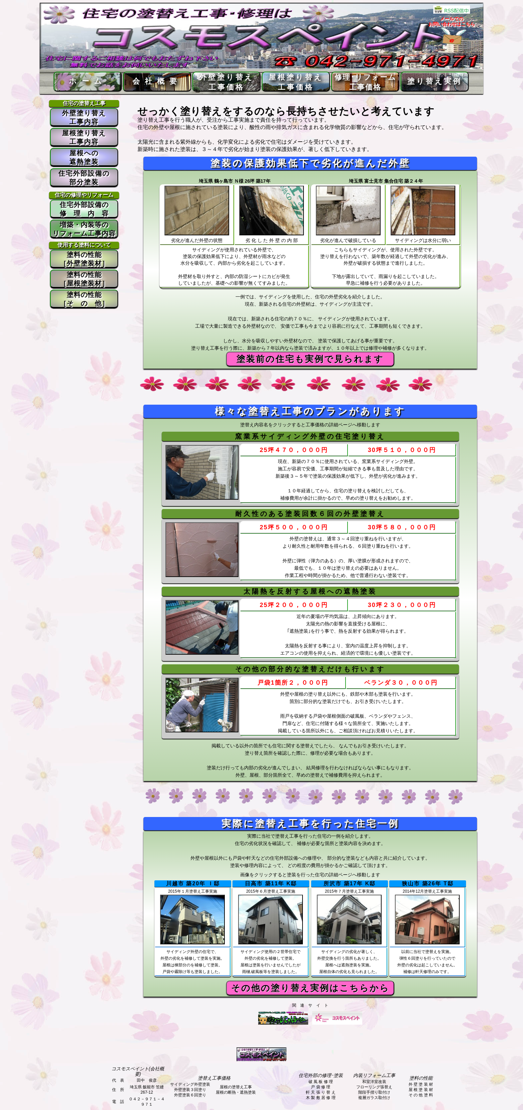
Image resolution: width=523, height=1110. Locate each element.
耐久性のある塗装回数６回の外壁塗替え (310, 513)
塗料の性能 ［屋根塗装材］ (84, 279)
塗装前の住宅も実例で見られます (310, 359)
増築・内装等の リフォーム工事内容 (84, 229)
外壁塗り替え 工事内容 (84, 117)
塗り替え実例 (434, 81)
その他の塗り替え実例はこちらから (310, 988)
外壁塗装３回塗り (190, 1089)
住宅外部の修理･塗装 (321, 1075)
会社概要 (157, 81)
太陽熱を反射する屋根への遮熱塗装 (310, 591)
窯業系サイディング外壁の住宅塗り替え (310, 436)
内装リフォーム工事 (374, 1075)
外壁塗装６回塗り (190, 1095)
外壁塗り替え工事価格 (226, 82)
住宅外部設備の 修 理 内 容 (84, 209)
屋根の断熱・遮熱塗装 (236, 1092)
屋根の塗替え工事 (236, 1087)
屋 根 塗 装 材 (421, 1089)
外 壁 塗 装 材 (421, 1084)
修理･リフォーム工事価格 (365, 82)
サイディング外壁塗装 (190, 1084)
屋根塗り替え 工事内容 (84, 137)
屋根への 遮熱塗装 (84, 157)
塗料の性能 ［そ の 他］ (84, 299)
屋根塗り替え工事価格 (296, 82)
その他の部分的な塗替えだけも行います (310, 669)
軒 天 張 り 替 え (321, 1092)
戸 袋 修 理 (320, 1087)
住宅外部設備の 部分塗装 (84, 178)
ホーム (88, 81)
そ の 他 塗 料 (421, 1095)
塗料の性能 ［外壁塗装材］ (84, 259)
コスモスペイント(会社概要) (137, 1071)
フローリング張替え (374, 1087)
